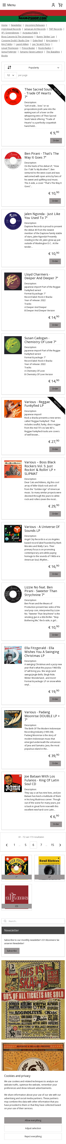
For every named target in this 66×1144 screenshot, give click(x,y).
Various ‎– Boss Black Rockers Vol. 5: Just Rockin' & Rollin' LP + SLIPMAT (40, 468)
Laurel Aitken (22, 44)
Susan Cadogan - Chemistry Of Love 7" (40, 340)
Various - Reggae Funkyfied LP (37, 404)
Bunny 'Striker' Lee (46, 36)
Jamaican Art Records (35, 29)
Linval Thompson (9, 48)
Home (4, 25)
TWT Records (55, 29)
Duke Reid (38, 40)
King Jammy (52, 40)
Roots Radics (44, 48)
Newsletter (16, 25)
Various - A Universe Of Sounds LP (41, 529)
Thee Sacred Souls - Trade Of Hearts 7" (38, 93)
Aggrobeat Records (11, 29)
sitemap (47, 1137)
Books (4, 55)
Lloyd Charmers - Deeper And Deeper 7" (41, 276)
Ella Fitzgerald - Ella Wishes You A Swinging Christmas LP (41, 652)
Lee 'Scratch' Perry (41, 44)
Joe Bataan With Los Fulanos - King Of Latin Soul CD (41, 780)
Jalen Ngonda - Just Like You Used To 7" (42, 216)
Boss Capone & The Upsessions (17, 36)
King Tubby (6, 44)
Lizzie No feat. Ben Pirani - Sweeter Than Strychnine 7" (40, 591)
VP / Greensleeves (10, 32)
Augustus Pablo (30, 32)
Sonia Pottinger (9, 51)
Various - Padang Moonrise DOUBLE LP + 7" (42, 716)
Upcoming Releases (35, 25)
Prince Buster (28, 48)
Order (56, 140)
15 (52, 845)
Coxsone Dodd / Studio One (15, 40)
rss (54, 1137)
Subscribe (12, 950)
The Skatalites (53, 51)
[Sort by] (33, 68)
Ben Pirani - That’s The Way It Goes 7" (41, 155)
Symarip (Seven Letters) (31, 51)
